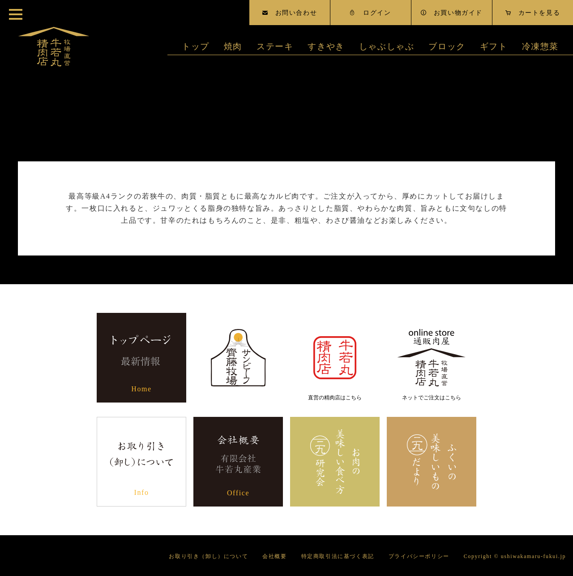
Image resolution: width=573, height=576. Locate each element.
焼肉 (233, 46)
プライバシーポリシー (419, 556)
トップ (196, 46)
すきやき (326, 46)
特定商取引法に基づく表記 (337, 556)
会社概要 (274, 556)
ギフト (494, 46)
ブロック (446, 46)
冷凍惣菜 (540, 46)
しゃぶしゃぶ (387, 46)
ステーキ (275, 46)
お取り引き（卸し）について (208, 556)
